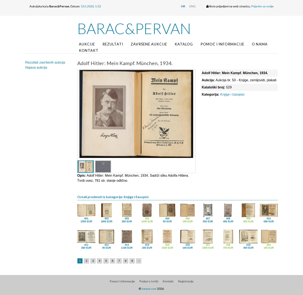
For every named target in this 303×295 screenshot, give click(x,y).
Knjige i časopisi (232, 94)
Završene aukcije (149, 44)
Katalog (184, 44)
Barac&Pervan (134, 28)
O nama (260, 44)
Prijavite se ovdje (262, 6)
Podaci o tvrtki (148, 281)
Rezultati (112, 44)
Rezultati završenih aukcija (45, 62)
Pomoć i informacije (222, 44)
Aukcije (87, 44)
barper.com (149, 288)
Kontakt (88, 50)
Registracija (185, 281)
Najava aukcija (36, 67)
